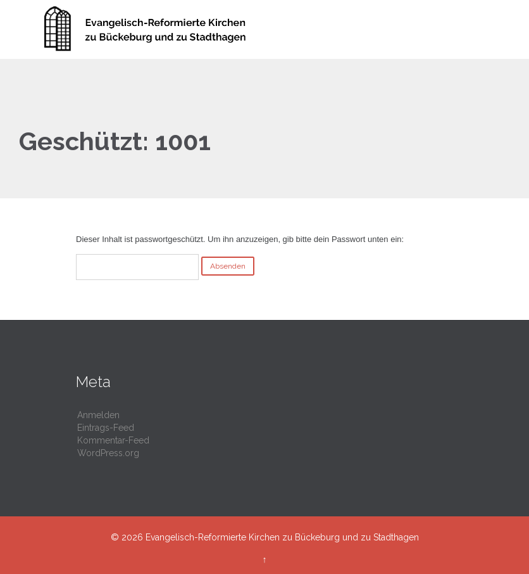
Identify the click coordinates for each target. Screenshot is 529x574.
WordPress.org (108, 453)
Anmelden (98, 415)
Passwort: (137, 267)
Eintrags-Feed (105, 428)
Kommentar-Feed (113, 440)
